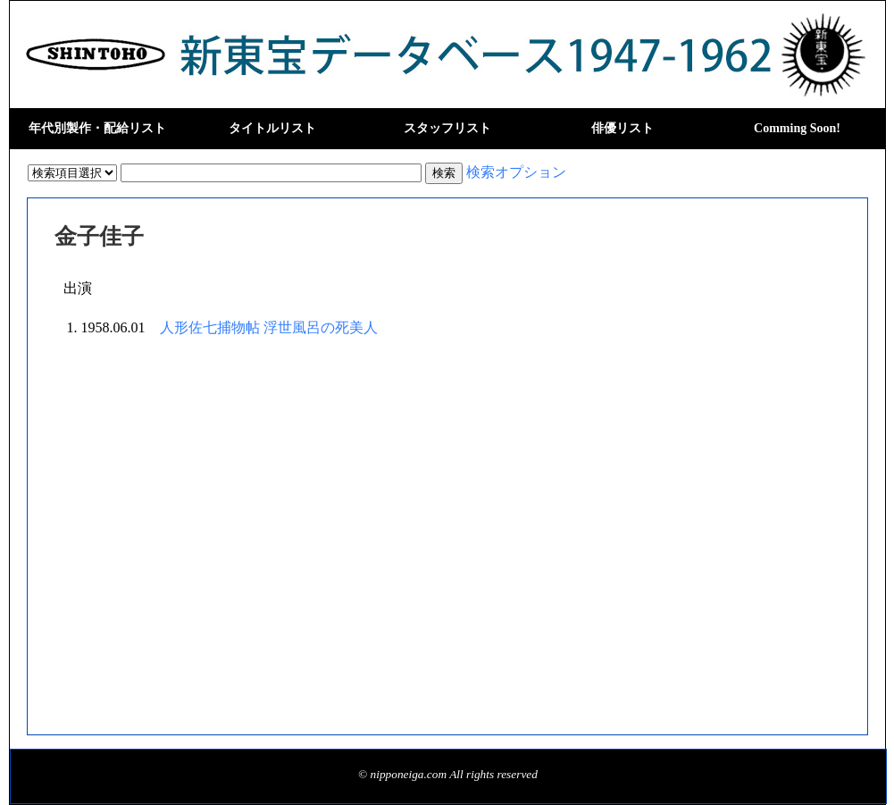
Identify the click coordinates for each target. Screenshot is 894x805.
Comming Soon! (797, 128)
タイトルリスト (272, 128)
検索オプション (516, 172)
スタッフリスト (447, 128)
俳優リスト (622, 128)
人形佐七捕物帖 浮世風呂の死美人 (269, 327)
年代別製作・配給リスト (97, 128)
